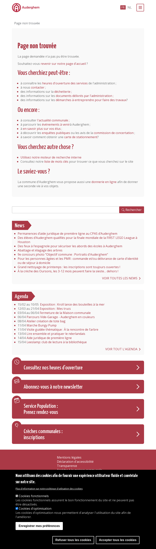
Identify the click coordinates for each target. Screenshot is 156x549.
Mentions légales (69, 457)
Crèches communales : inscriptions (43, 434)
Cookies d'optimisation (35, 509)
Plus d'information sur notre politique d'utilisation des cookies (49, 489)
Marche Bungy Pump (37, 325)
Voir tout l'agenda (121, 349)
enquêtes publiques (56, 133)
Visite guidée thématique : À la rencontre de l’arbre (58, 329)
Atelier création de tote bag (41, 321)
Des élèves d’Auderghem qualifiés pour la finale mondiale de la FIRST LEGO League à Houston (77, 240)
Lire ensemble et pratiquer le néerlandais (51, 334)
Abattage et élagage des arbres (40, 250)
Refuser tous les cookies (73, 540)
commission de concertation (114, 133)
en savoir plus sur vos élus (42, 129)
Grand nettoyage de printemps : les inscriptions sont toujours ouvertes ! (69, 267)
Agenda (21, 296)
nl (130, 7)
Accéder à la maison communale (79, 470)
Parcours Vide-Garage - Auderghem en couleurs (56, 317)
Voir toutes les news (119, 278)
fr (123, 7)
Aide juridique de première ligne (45, 338)
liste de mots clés (56, 161)
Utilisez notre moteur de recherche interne (50, 157)
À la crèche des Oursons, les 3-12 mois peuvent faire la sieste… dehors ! (68, 271)
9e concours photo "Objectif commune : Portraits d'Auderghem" (63, 254)
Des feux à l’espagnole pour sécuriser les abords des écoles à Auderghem (70, 246)
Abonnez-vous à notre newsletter (53, 387)
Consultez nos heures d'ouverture (53, 368)
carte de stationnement (80, 137)
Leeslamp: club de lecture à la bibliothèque (52, 342)
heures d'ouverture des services (65, 83)
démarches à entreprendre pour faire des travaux (91, 100)
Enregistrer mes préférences (39, 526)
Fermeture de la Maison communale (54, 313)
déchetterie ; (63, 92)
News (19, 225)
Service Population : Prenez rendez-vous (41, 409)
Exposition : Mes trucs (44, 309)
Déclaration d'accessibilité (75, 461)
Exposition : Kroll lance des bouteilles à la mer (61, 304)
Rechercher (133, 210)
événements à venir (56, 124)
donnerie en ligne (104, 182)
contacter (37, 87)
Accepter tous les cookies (117, 540)
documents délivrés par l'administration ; (84, 96)
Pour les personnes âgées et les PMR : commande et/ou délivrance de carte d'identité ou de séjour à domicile (78, 261)
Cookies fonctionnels (34, 497)
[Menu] (140, 7)
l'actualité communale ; (53, 120)
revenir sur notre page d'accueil (63, 64)
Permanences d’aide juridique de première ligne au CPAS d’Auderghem (67, 233)
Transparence (67, 466)
